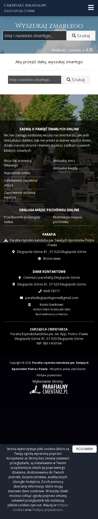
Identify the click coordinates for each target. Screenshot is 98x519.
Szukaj (81, 36)
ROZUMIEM (84, 449)
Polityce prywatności (47, 510)
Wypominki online (18, 190)
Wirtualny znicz (63, 178)
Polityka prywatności (49, 392)
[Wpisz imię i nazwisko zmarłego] (35, 36)
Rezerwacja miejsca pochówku (66, 234)
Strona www (51, 275)
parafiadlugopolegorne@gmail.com (51, 315)
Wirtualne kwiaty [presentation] (64, 186)
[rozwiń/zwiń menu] (91, 7)
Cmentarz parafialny (25, 8)
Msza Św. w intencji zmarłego (19, 180)
